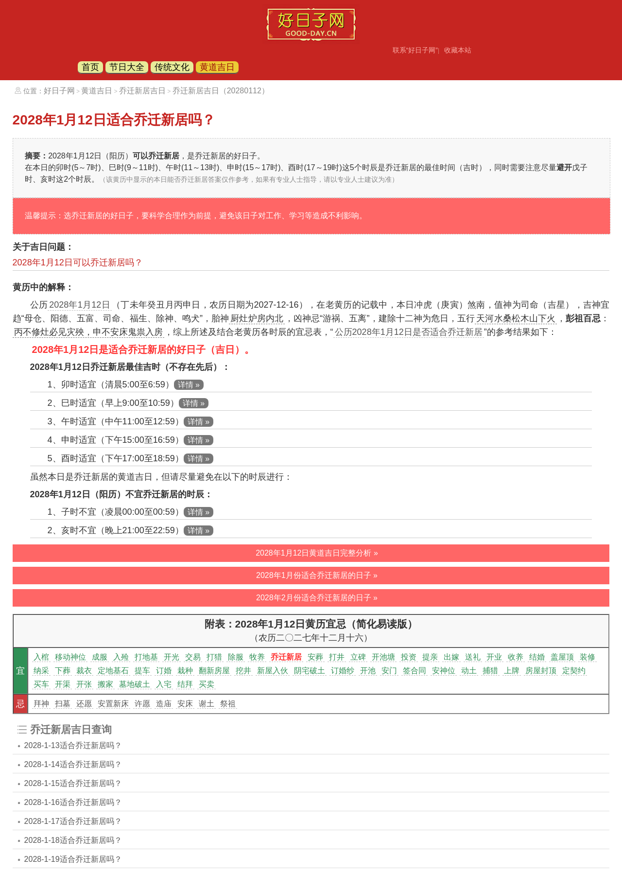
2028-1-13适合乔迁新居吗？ (73, 745)
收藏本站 (457, 50)
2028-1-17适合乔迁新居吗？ (73, 821)
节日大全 (126, 67)
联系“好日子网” (415, 50)
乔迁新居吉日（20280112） (221, 91)
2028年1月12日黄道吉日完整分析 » (317, 553)
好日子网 (59, 91)
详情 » (189, 385)
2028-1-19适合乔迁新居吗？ (73, 859)
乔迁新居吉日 (142, 91)
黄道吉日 (217, 67)
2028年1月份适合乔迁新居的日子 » (317, 575)
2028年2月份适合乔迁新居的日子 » (317, 598)
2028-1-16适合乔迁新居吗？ (73, 802)
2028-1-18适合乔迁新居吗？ (73, 840)
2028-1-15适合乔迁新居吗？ (73, 783)
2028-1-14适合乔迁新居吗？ (73, 764)
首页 (90, 67)
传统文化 (172, 67)
